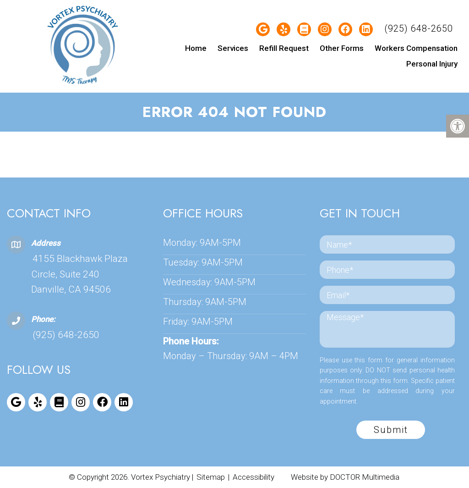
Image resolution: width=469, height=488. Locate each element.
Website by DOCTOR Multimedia (345, 477)
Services (233, 48)
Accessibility (253, 477)
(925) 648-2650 (418, 28)
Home (196, 48)
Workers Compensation (416, 48)
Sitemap (210, 477)
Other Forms (342, 48)
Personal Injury (432, 63)
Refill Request (284, 48)
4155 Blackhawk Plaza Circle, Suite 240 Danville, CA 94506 (79, 274)
